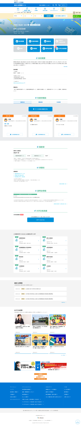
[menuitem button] (63, 9)
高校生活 (22, 102)
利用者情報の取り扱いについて (40, 415)
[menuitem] (18, 9)
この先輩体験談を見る (15, 134)
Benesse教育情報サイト (48, 420)
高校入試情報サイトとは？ (44, 5)
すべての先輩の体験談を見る (41, 109)
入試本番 (58, 102)
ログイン (64, 5)
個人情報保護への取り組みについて (38, 420)
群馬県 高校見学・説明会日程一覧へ (60, 203)
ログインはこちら (40, 220)
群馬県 (15, 15)
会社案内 (30, 420)
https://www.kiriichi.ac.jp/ (19, 82)
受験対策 (40, 102)
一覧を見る (63, 302)
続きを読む (66, 66)
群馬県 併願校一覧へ (63, 183)
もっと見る (63, 355)
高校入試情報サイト (20, 5)
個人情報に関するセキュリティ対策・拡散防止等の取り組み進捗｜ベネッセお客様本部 (40, 410)
